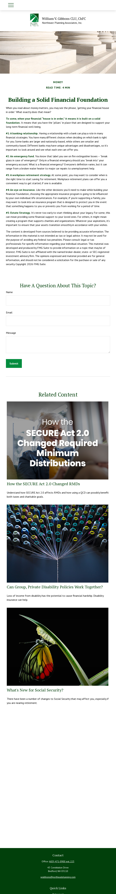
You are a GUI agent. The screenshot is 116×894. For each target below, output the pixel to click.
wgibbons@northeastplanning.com (58, 877)
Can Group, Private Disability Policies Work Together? (55, 587)
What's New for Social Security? (35, 690)
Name (9, 292)
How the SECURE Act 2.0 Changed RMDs (43, 483)
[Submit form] (14, 363)
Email (9, 312)
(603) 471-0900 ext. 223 (61, 861)
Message (11, 332)
